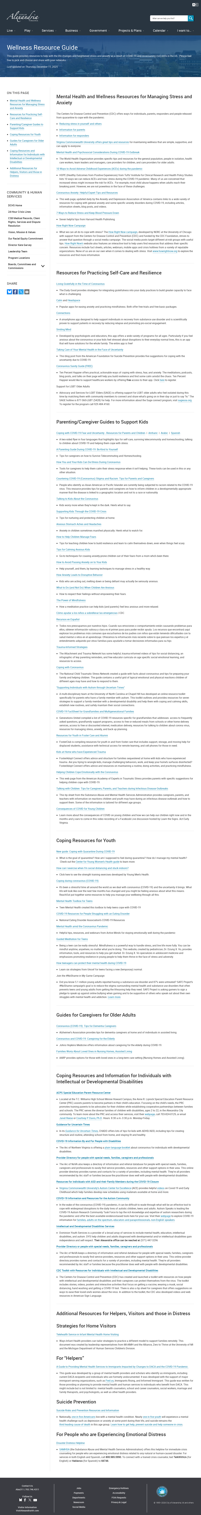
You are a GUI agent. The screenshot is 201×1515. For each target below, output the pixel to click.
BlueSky (20, 1496)
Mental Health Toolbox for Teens (74, 897)
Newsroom (78, 1498)
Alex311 (20, 1485)
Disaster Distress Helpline (70, 1439)
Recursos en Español (67, 615)
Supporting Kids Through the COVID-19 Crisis (81, 507)
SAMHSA (64, 1445)
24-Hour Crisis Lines (19, 208)
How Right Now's (74, 239)
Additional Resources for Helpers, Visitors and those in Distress (26, 168)
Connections (63, 309)
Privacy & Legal (118, 1498)
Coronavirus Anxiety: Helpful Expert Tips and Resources (87, 188)
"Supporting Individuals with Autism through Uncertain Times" (90, 683)
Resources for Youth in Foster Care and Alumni (82, 731)
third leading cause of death (74, 1420)
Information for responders (74, 131)
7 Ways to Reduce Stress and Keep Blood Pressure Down (87, 209)
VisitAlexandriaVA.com (27, 1506)
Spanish (175, 429)
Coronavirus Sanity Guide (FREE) (74, 362)
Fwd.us (110, 1376)
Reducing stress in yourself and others (80, 120)
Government (98, 26)
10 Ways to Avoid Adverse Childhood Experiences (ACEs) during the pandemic (99, 165)
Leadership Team (17, 247)
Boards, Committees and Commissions (22, 262)
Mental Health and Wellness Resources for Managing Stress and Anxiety (27, 100)
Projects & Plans (130, 26)
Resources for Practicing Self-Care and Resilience (26, 112)
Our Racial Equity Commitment (25, 234)
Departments (78, 1493)
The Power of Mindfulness (71, 596)
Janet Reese (66, 1114)
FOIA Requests (119, 1493)
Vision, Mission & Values (21, 228)
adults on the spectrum (99, 1216)
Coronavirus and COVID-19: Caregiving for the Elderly (85, 1034)
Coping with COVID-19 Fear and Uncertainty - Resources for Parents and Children (100, 429)
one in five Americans (83, 1413)
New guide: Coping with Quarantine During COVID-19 (85, 847)
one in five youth (152, 1413)
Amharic (153, 429)
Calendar (159, 26)
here (162, 376)
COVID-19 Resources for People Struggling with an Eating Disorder (93, 909)
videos (160, 1184)
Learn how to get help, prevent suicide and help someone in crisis (146, 1420)
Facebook (25, 1496)
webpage (150, 1110)
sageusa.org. (185, 396)
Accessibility (119, 1488)
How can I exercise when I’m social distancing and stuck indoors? (92, 864)
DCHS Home (15, 201)
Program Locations (19, 254)
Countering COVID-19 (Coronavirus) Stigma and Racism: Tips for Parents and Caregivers (105, 474)
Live (10, 26)
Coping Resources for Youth (25, 130)
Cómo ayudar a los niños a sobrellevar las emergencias (86, 609)
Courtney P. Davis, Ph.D (89, 1114)
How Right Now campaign (123, 228)
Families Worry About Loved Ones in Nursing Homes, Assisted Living (94, 1047)
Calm (59, 296)
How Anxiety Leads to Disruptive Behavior (79, 571)
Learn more (114, 993)
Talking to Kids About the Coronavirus (77, 495)
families (81, 1216)
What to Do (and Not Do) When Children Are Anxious (85, 583)
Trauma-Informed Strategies (71, 643)
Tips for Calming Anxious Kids (73, 545)
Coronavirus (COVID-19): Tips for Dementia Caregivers (86, 1022)
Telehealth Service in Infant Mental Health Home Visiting (87, 1330)
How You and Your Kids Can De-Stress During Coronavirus (88, 458)
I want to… (184, 26)
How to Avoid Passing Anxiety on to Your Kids (81, 558)
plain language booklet (117, 1143)
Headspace (74, 296)
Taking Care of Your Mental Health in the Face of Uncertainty (89, 345)
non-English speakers (163, 1216)
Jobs (78, 1484)
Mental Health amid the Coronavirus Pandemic (82, 922)
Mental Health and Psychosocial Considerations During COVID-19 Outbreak (97, 148)
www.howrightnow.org (165, 247)
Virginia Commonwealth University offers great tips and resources (92, 138)
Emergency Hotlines (119, 1484)
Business (71, 26)
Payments (79, 1488)
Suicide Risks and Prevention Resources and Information (87, 1406)
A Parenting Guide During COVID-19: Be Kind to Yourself (87, 445)
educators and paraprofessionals (131, 1216)
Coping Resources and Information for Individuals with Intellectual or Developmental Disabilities (27, 152)
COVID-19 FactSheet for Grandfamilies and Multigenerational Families (95, 707)
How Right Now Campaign (71, 221)
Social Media (78, 1503)
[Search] (191, 16)
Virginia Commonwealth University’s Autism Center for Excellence (95, 1184)
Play (27, 26)
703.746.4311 (32, 1485)
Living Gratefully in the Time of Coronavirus (80, 280)
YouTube (35, 1496)
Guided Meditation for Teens (72, 935)
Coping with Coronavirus (70, 663)
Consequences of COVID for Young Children (80, 805)
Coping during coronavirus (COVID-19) (77, 877)
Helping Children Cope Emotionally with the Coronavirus (87, 768)
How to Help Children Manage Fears (76, 533)
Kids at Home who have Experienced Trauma (81, 748)
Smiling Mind (63, 325)
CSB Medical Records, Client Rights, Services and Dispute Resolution (24, 218)
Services (48, 26)
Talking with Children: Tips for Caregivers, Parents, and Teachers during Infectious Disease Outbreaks (112, 784)
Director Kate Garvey (20, 241)
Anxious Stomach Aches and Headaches (78, 520)
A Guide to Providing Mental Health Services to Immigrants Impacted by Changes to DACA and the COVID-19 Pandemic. (122, 1362)
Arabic (164, 429)
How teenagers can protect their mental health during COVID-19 (91, 959)
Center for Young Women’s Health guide (97, 857)
